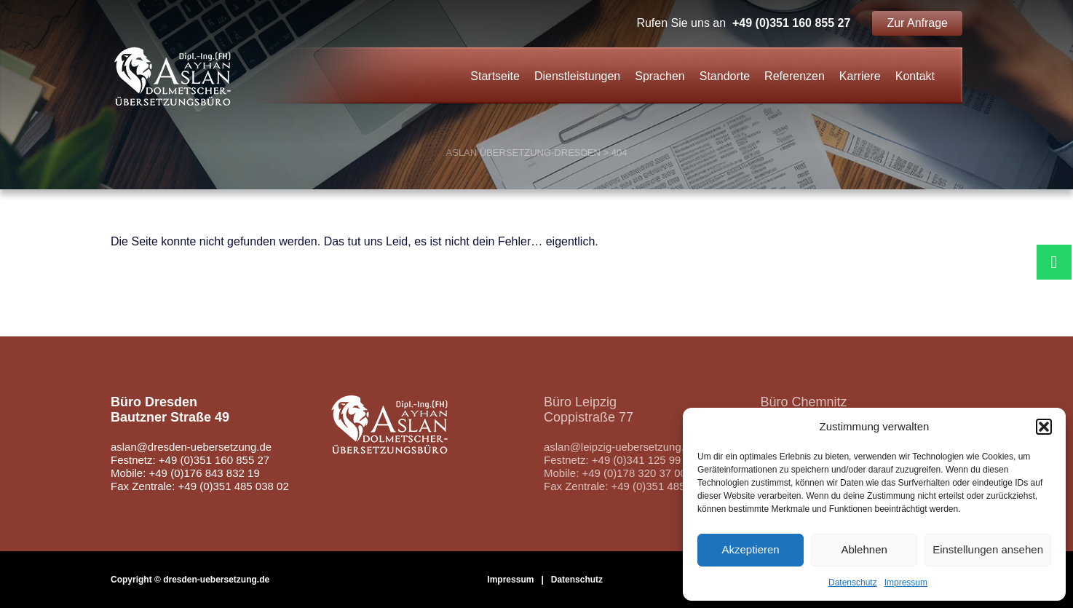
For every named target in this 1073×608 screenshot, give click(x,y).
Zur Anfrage (917, 23)
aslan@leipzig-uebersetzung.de (620, 447)
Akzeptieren (750, 549)
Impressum (905, 582)
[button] (1044, 426)
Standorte (725, 76)
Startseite (495, 76)
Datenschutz (852, 582)
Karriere (860, 76)
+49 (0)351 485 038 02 (666, 486)
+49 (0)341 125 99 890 (647, 460)
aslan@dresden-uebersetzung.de (191, 447)
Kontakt (915, 76)
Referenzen (794, 76)
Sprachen (660, 76)
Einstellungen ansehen (988, 549)
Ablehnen (864, 549)
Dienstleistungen (577, 76)
